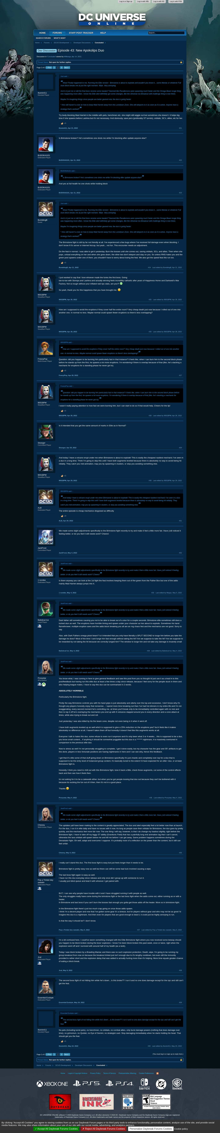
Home (42, 33)
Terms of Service (109, 1073)
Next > (66, 67)
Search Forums (43, 38)
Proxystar (42, 678)
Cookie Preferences (146, 1073)
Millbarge (67, 56)
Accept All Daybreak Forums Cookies (56, 1128)
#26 (150, 332)
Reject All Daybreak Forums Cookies (103, 1128)
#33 (152, 593)
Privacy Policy (95, 1073)
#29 (180, 448)
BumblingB (42, 220)
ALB (40, 508)
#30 (150, 480)
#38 (180, 970)
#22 (180, 160)
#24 (149, 267)
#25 (150, 299)
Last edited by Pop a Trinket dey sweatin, (161, 930)
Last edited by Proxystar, (168, 798)
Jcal (39, 957)
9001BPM (42, 295)
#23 (180, 193)
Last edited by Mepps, (169, 593)
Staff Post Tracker (81, 33)
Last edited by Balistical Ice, (166, 651)
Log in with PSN (176, 1)
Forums (57, 33)
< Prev (48, 67)
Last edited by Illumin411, (167, 1046)
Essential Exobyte (45, 998)
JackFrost (42, 548)
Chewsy (41, 825)
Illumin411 (42, 93)
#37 (138, 930)
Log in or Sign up (125, 1)
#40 (149, 1046)
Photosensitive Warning (127, 1073)
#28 (150, 415)
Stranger (41, 443)
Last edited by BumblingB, (167, 267)
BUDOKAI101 (44, 155)
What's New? (60, 38)
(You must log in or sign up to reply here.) (168, 1054)
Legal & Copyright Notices (77, 1073)
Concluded (51, 56)
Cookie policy (181, 1128)
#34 (148, 651)
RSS (157, 1073)
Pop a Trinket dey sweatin (45, 881)
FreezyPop (42, 359)
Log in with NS (158, 1)
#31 (180, 521)
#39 (180, 1002)
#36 (180, 853)
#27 (180, 375)
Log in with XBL (143, 1)
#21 (180, 128)
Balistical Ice (43, 620)
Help (103, 33)
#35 (150, 798)
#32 (180, 553)
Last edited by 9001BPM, (167, 299)
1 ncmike (42, 580)
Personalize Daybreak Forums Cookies (151, 1128)
